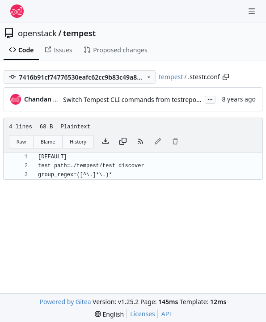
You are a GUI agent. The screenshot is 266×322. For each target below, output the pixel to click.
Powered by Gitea (65, 301)
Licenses (142, 313)
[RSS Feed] (140, 141)
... (210, 99)
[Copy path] (226, 77)
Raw (21, 141)
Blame (48, 141)
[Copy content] (123, 141)
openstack (37, 33)
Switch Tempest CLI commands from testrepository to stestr (151, 99)
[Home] (17, 11)
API (166, 313)
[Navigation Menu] (253, 11)
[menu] (109, 314)
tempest (79, 33)
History (78, 141)
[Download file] (105, 141)
